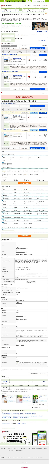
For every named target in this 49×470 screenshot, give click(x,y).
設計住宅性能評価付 (17, 213)
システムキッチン (17, 198)
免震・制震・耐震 (5, 213)
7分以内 (20, 174)
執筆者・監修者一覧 (37, 457)
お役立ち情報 (2, 457)
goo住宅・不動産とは (10, 448)
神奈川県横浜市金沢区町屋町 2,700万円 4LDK (10, 129)
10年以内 (20, 171)
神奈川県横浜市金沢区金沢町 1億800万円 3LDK (10, 71)
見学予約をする (34, 112)
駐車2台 (15, 179)
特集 (8, 457)
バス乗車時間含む (5, 175)
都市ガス (38, 179)
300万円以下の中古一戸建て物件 (7, 413)
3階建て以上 (27, 192)
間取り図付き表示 (24, 45)
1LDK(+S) (21, 157)
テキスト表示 (9, 45)
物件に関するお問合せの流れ (31, 448)
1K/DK (13, 157)
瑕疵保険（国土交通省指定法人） (19, 217)
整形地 (27, 195)
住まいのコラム (33, 457)
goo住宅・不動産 (2, 448)
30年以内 (42, 171)
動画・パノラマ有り (29, 223)
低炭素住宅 (27, 220)
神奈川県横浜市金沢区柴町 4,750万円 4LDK (9, 54)
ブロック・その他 (39, 189)
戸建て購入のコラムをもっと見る (38, 404)
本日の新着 (11, 227)
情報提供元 (37, 448)
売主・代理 (16, 180)
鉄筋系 (4, 189)
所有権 (4, 210)
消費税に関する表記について (19, 450)
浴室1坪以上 (5, 204)
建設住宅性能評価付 (29, 213)
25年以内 (37, 171)
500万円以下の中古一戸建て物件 (18, 413)
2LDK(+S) (39, 157)
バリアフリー (28, 210)
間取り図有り (5, 223)
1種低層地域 (5, 195)
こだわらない (5, 227)
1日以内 (16, 227)
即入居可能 (9, 417)
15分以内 (31, 174)
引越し (10, 457)
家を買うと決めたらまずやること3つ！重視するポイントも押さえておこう (11, 396)
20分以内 (36, 174)
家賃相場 (19, 423)
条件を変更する (8, 40)
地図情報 (42, 457)
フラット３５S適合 (17, 220)
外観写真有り (16, 223)
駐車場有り (4, 179)
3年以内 (10, 171)
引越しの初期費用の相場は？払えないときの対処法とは (11, 401)
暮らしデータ (24, 423)
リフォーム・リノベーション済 (24, 417)
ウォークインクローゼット (30, 201)
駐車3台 (27, 207)
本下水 (4, 180)
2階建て (27, 179)
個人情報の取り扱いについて (11, 450)
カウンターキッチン (6, 198)
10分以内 (25, 174)
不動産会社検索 (21, 457)
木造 (26, 189)
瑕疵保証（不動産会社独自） (7, 217)
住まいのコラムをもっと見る (38, 407)
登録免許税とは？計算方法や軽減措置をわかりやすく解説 (43, 396)
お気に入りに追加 (24, 48)
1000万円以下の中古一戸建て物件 (30, 413)
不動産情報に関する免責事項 (43, 448)
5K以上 (4, 160)
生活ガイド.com (46, 367)
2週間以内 (31, 227)
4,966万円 (43, 381)
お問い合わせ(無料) (43, 112)
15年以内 (26, 171)
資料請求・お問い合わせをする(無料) (37, 48)
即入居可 (15, 210)
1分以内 (10, 174)
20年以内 (31, 171)
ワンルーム (4, 157)
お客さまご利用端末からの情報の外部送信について (20, 448)
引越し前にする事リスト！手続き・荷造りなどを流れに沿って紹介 (27, 401)
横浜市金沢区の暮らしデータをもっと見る (38, 373)
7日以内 (26, 227)
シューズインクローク (40, 201)
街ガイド (29, 457)
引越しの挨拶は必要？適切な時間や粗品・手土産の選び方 (43, 401)
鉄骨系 (15, 189)
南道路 (15, 195)
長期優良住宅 (39, 220)
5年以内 (15, 171)
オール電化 (27, 180)
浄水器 (38, 198)
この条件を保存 (43, 40)
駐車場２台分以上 (15, 417)
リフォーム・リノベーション (41, 180)
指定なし (4, 171)
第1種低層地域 (4, 417)
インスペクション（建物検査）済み (42, 214)
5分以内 (15, 174)
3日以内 (21, 227)
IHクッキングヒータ (29, 198)
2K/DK (30, 157)
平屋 (3, 192)
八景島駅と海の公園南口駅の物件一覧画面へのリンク (8, 103)
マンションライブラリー (6, 423)
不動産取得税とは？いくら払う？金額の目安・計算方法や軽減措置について (27, 396)
